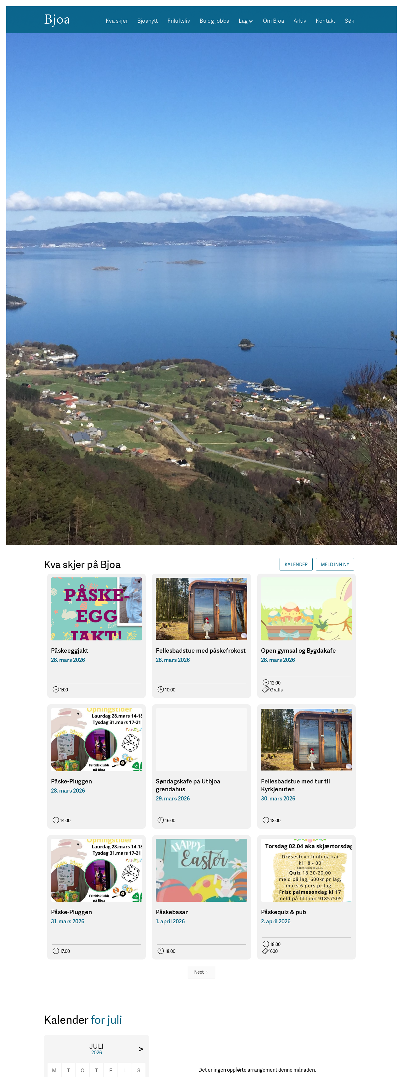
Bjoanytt (147, 20)
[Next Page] (201, 972)
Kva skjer (117, 20)
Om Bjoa (273, 20)
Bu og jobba (214, 20)
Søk (349, 20)
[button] (246, 20)
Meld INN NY (335, 564)
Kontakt (325, 20)
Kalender (296, 564)
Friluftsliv (178, 20)
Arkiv (299, 20)
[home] (57, 19)
